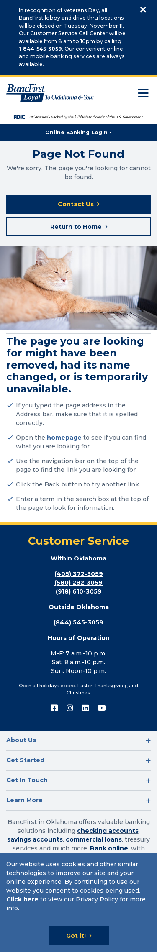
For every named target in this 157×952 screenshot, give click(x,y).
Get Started (25, 760)
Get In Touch (27, 780)
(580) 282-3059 (78, 582)
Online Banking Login (76, 132)
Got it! (76, 935)
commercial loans (94, 839)
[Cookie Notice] (78, 902)
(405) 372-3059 (78, 574)
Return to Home (76, 226)
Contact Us (76, 204)
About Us (21, 740)
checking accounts (108, 830)
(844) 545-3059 (78, 622)
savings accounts (35, 839)
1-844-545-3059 (40, 49)
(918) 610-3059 (79, 591)
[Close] (143, 10)
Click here (22, 899)
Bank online (109, 848)
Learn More (24, 800)
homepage (64, 437)
